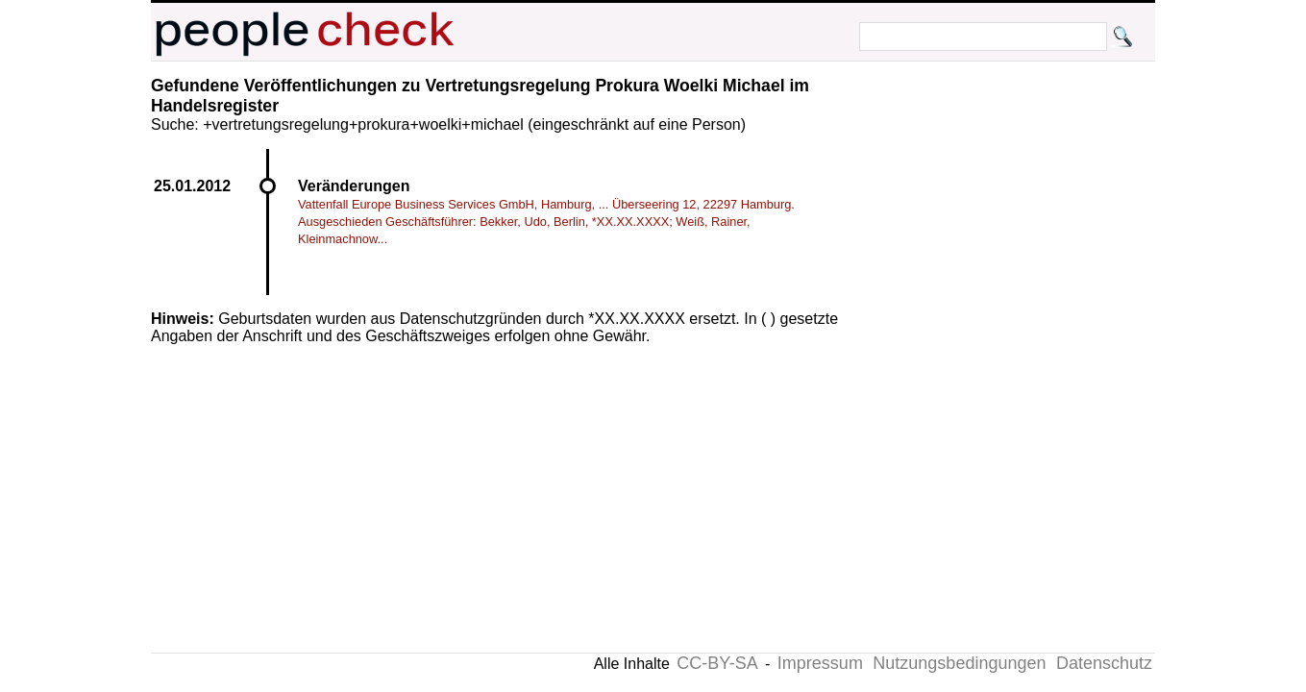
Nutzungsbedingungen (959, 663)
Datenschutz (1104, 663)
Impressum (820, 663)
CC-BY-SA (717, 663)
